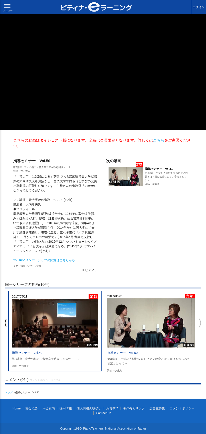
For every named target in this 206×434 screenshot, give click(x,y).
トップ (8, 392)
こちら (158, 140)
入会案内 (48, 408)
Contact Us (103, 413)
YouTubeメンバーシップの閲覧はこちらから (44, 260)
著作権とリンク (134, 408)
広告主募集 (157, 408)
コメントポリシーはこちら (45, 380)
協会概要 (31, 408)
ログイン (198, 7)
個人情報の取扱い (89, 408)
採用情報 (65, 408)
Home (16, 408)
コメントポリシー (182, 408)
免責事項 (112, 408)
